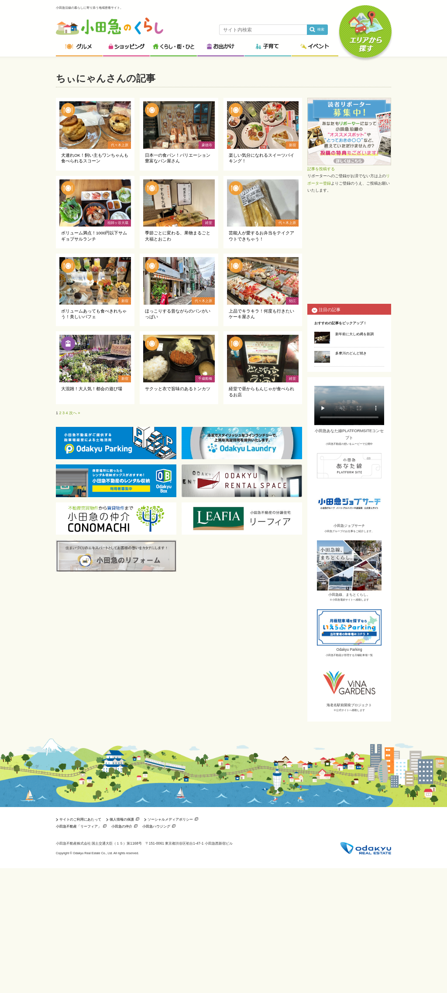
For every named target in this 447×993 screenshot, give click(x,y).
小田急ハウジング (156, 826)
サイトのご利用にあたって (80, 819)
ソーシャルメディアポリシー (170, 819)
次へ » (74, 413)
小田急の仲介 (121, 826)
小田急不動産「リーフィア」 (78, 826)
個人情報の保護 (122, 819)
